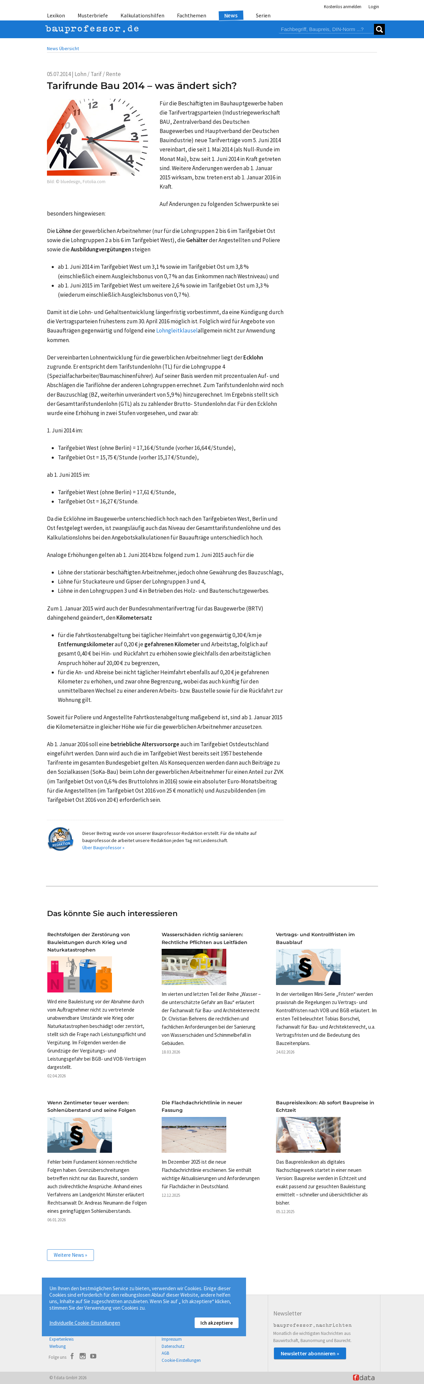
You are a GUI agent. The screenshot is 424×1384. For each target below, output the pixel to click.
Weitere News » (70, 1255)
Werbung (57, 1346)
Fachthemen (191, 15)
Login (374, 7)
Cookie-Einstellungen (181, 1360)
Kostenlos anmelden (342, 7)
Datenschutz (173, 1346)
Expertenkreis (61, 1339)
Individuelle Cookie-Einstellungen (84, 1323)
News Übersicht (63, 48)
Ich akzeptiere (216, 1323)
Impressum (172, 1339)
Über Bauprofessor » (103, 847)
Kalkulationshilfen (142, 15)
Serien (263, 15)
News (231, 15)
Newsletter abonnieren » (310, 1353)
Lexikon (56, 15)
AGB (165, 1353)
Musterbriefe (93, 15)
